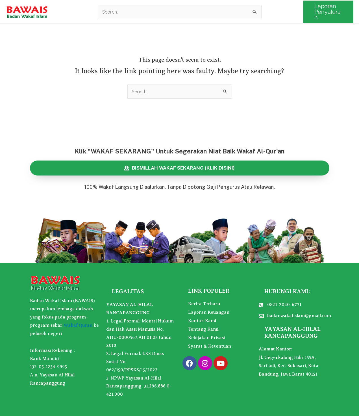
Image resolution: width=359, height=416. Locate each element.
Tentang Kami (203, 329)
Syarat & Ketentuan (209, 346)
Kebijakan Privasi (206, 337)
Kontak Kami (202, 320)
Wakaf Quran (78, 325)
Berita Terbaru (204, 303)
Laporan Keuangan (208, 312)
